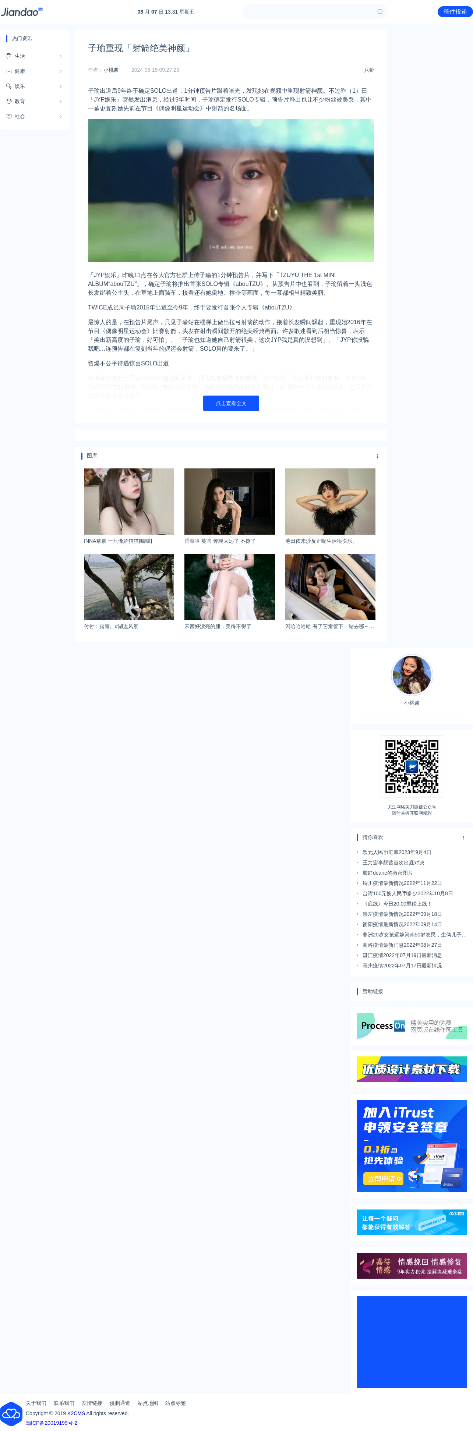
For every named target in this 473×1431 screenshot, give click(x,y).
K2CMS (76, 1413)
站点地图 (148, 1403)
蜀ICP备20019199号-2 (51, 1423)
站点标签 (175, 1403)
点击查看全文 (231, 403)
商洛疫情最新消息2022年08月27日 (402, 945)
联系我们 (64, 1403)
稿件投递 (455, 11)
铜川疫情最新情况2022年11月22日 (402, 883)
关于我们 (36, 1403)
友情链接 (92, 1403)
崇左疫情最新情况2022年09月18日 (402, 914)
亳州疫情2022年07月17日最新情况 (402, 965)
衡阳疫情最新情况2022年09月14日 (402, 924)
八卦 (369, 70)
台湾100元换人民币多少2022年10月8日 (408, 893)
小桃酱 (111, 70)
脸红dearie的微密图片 (388, 873)
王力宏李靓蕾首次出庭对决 (393, 862)
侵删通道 (120, 1403)
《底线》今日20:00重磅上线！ (397, 904)
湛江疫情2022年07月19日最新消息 (402, 955)
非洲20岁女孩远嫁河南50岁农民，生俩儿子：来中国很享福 (415, 936)
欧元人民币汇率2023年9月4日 (397, 852)
